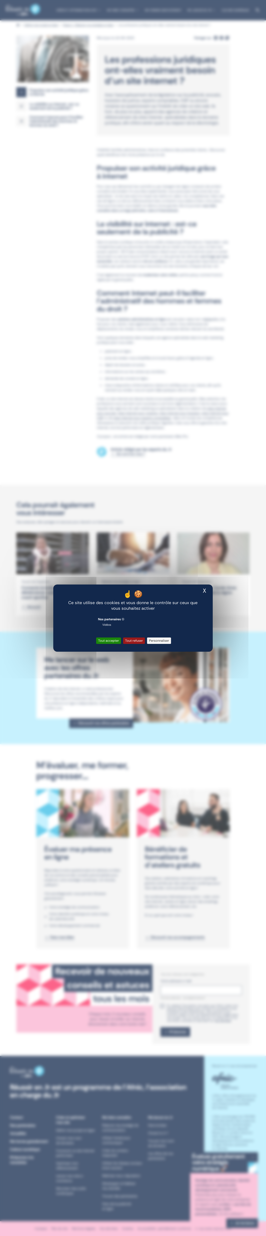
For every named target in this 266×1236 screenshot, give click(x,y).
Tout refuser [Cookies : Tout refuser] (134, 640)
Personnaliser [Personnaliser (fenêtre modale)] (159, 640)
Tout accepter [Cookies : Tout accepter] (108, 640)
